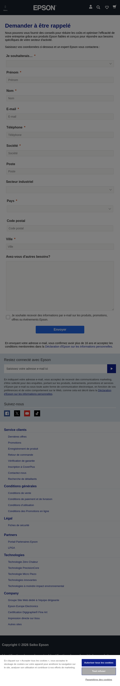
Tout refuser (99, 671)
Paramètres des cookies (98, 679)
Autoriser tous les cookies (98, 662)
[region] (60, 670)
